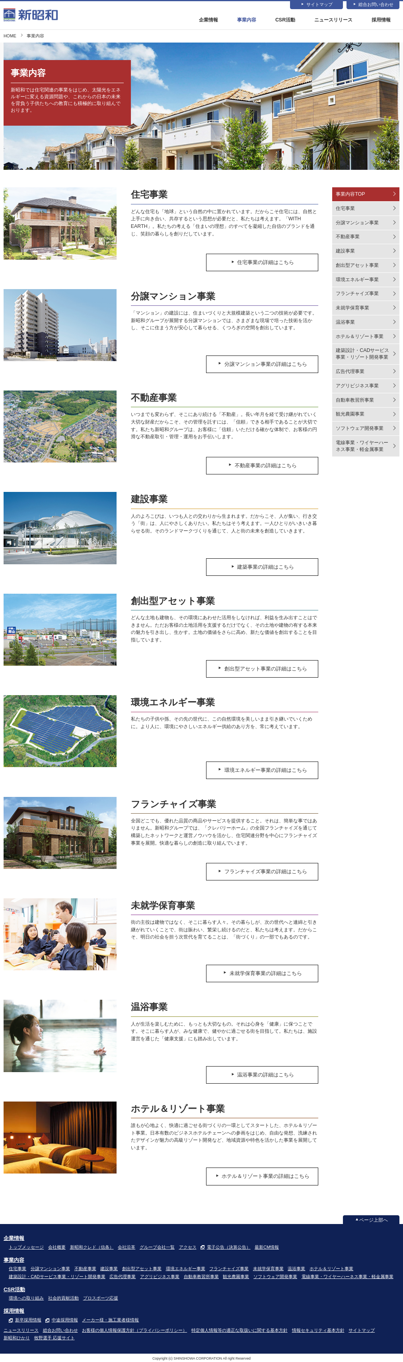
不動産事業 (348, 237)
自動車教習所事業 (355, 400)
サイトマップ (319, 4)
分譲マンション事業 (357, 222)
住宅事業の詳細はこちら (268, 262)
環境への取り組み (26, 1298)
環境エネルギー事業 (357, 279)
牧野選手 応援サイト (54, 1337)
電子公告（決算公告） (229, 1247)
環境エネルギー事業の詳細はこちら (268, 770)
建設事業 (345, 251)
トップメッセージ (26, 1247)
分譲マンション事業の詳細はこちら (268, 364)
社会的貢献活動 (63, 1298)
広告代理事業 (350, 371)
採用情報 (381, 20)
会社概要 (57, 1247)
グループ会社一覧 (157, 1247)
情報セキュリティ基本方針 (318, 1330)
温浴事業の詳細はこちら (268, 1075)
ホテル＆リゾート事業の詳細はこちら (268, 1176)
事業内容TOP (350, 194)
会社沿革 (126, 1247)
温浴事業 (345, 322)
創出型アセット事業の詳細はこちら (268, 669)
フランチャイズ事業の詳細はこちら (268, 871)
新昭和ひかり (17, 1337)
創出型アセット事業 (357, 265)
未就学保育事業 (352, 308)
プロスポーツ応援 (100, 1298)
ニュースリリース (333, 20)
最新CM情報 (267, 1247)
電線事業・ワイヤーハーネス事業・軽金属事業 (362, 446)
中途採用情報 (65, 1319)
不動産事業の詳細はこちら (268, 465)
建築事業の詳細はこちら (268, 567)
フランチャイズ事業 (357, 294)
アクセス (188, 1247)
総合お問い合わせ (375, 4)
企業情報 (208, 20)
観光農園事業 (350, 414)
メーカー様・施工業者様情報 (110, 1319)
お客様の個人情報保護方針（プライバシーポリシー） (134, 1330)
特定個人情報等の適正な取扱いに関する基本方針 (239, 1330)
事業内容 (246, 20)
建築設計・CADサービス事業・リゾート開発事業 (362, 354)
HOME (10, 35)
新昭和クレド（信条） (92, 1247)
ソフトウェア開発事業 (360, 428)
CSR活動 (285, 20)
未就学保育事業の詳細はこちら (268, 973)
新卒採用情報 (28, 1319)
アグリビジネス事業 (357, 386)
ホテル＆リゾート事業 (360, 336)
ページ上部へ (373, 1220)
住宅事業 (345, 208)
